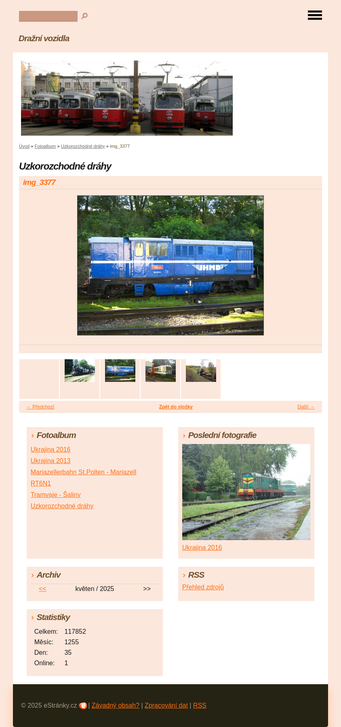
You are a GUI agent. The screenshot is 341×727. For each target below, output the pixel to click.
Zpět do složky (176, 407)
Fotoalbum (45, 146)
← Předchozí (40, 407)
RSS (199, 705)
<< (42, 588)
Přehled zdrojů (203, 587)
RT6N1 (41, 483)
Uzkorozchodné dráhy (83, 146)
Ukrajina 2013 (51, 460)
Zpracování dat (166, 705)
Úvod (24, 146)
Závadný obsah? (115, 705)
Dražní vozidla (44, 38)
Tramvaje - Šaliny (56, 494)
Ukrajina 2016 (51, 449)
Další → (306, 407)
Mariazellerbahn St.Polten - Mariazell (83, 472)
